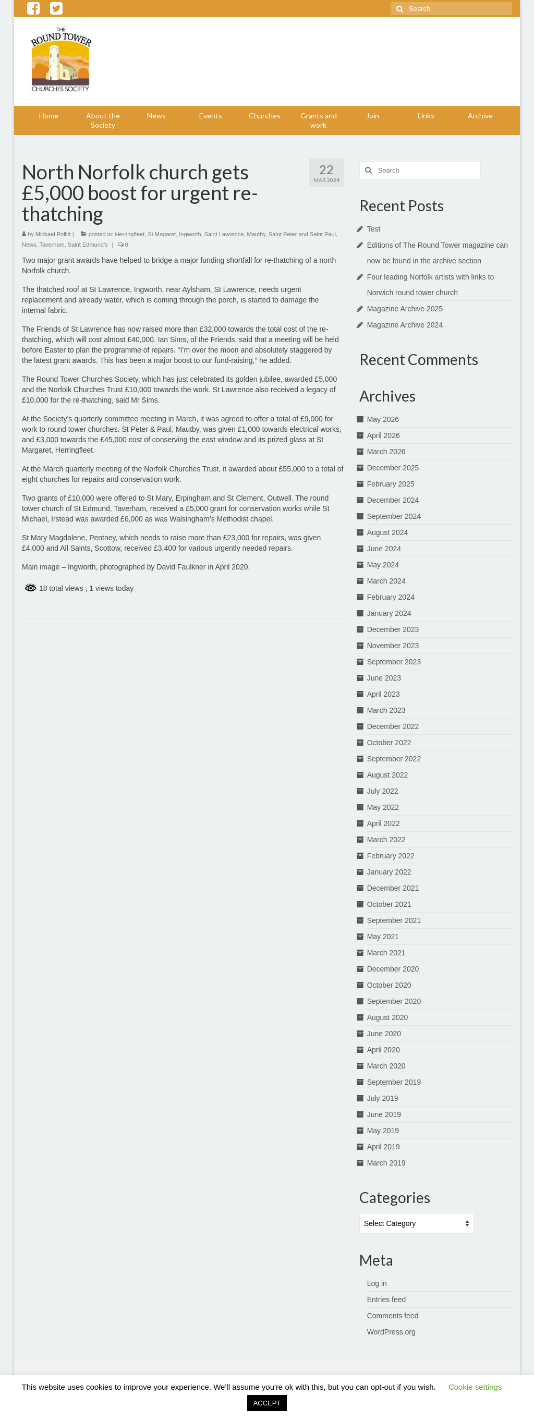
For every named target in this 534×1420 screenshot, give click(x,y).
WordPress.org (391, 1332)
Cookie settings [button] (475, 1386)
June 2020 (384, 1033)
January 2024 (389, 613)
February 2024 (391, 597)
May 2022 (383, 807)
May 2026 (383, 419)
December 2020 (393, 969)
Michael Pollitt (53, 234)
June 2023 (384, 678)
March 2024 (386, 581)
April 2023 (383, 694)
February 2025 (391, 484)
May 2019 (383, 1130)
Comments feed (393, 1316)
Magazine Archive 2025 (405, 309)
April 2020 (383, 1050)
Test (374, 229)
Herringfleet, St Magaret (145, 234)
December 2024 (393, 500)
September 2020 (394, 1001)
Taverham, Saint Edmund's (73, 244)
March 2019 (386, 1163)
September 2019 (394, 1082)
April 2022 (383, 823)
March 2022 (386, 839)
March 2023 (386, 710)
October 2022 (389, 742)
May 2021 (383, 936)
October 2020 (389, 985)
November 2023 (393, 645)
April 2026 (383, 435)
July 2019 (382, 1098)
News (29, 244)
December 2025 (393, 468)
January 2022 (389, 872)
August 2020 (387, 1017)
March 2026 (386, 451)
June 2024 (384, 548)
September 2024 (394, 516)
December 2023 (393, 629)
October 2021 (389, 904)
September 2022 (394, 759)
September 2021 (394, 920)
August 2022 (387, 775)
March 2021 (386, 953)
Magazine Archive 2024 (405, 325)
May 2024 (383, 565)
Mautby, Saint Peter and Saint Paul (291, 234)
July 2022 (382, 791)
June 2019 (384, 1114)
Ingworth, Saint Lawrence (211, 234)
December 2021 (393, 888)
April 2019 (383, 1147)
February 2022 (391, 856)
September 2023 (394, 662)
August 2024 (387, 532)
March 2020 (386, 1066)
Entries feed (386, 1299)
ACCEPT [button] (267, 1403)
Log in (377, 1283)
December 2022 (393, 726)
